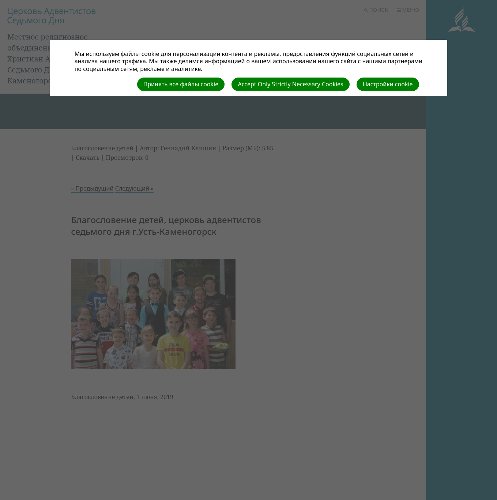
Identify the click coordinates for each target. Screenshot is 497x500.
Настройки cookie (388, 84)
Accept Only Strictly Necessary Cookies (290, 84)
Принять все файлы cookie (181, 84)
